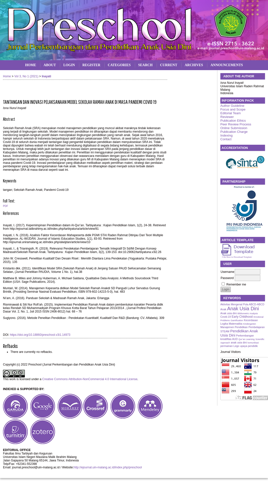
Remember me (236, 284)
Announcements (226, 65)
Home (30, 65)
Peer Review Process (235, 124)
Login (69, 65)
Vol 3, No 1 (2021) (26, 76)
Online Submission (233, 128)
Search (145, 65)
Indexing (226, 135)
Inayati (46, 76)
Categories (119, 65)
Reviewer (227, 117)
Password (227, 278)
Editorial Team (230, 113)
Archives (194, 65)
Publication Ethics (233, 120)
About (49, 65)
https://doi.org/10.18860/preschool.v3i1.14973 (40, 335)
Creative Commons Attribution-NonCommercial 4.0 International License (89, 379)
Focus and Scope (232, 109)
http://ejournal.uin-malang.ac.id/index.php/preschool (108, 467)
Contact (226, 139)
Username (227, 272)
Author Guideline (232, 106)
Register (91, 65)
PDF (5, 206)
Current (168, 65)
